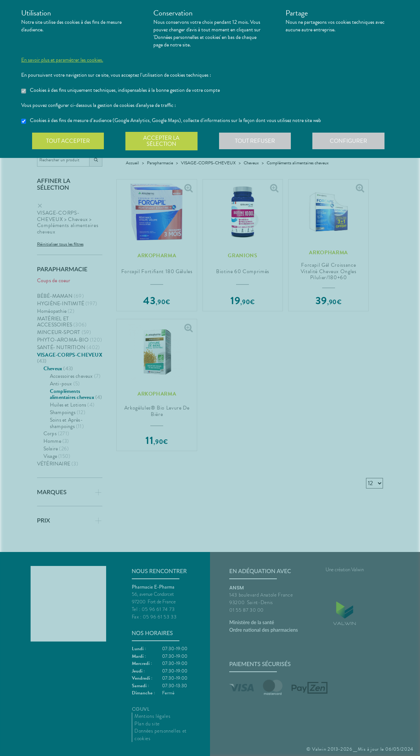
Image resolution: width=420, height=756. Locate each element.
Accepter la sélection (163, 141)
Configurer (351, 141)
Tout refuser (257, 141)
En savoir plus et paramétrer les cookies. (62, 60)
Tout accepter (68, 141)
